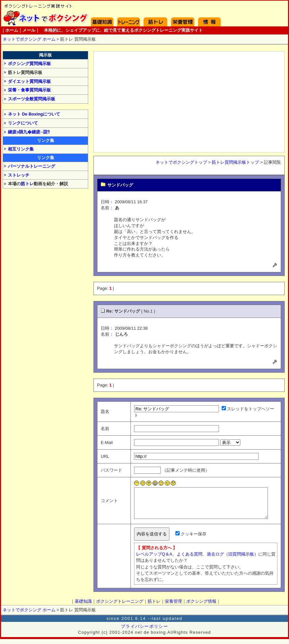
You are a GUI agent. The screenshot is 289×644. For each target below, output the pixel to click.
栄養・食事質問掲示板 (29, 89)
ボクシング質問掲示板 (29, 63)
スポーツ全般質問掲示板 (31, 98)
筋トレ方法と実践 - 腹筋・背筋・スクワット (155, 13)
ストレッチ (18, 175)
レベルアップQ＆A (148, 559)
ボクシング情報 (209, 13)
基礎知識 (102, 13)
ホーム (43, 13)
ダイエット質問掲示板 (29, 81)
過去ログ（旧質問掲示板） (226, 559)
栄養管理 (183, 13)
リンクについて (23, 122)
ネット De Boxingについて (34, 114)
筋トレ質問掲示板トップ (235, 162)
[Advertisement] (189, 101)
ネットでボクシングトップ (181, 162)
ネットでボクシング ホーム (29, 39)
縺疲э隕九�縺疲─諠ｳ (29, 131)
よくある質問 (183, 559)
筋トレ (27, 183)
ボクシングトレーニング (128, 13)
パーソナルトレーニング (31, 166)
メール (28, 30)
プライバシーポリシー (144, 631)
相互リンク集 (21, 149)
